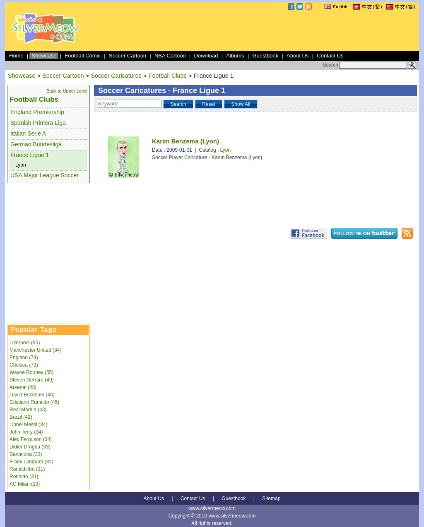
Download (206, 55)
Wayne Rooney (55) (31, 372)
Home (16, 55)
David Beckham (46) (32, 395)
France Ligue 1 (29, 155)
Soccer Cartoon (127, 55)
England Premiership (37, 112)
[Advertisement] (266, 30)
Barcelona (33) (26, 454)
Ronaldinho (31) (27, 469)
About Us (297, 55)
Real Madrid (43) (28, 410)
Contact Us (330, 55)
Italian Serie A (28, 133)
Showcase (43, 55)
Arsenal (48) (23, 387)
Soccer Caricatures (116, 75)
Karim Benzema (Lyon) (185, 141)
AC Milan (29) (25, 484)
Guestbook (265, 55)
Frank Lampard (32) (31, 462)
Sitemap (271, 498)
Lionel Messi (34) (28, 424)
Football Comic (83, 55)
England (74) (24, 357)
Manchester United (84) (35, 350)
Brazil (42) (21, 417)
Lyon (20, 165)
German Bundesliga (36, 144)
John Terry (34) (26, 432)
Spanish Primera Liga (38, 122)
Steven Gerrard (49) (32, 380)
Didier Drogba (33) (30, 447)
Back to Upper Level (66, 90)
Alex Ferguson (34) (31, 439)
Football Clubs (168, 75)
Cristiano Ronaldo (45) (34, 402)
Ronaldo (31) (24, 476)
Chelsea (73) (24, 365)
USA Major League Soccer (44, 175)
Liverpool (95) (25, 343)
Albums (235, 55)
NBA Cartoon (170, 55)
